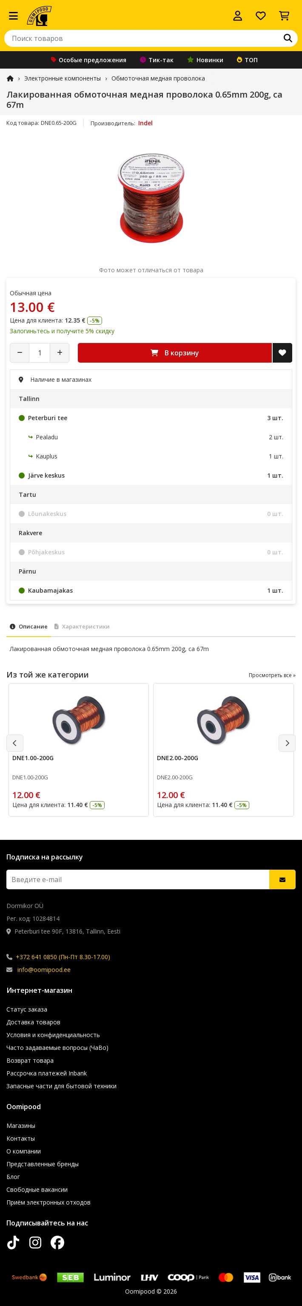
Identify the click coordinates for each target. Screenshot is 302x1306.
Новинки (205, 60)
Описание (29, 626)
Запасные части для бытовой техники (61, 1086)
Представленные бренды (42, 1164)
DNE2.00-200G (177, 758)
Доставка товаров (33, 1022)
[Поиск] (288, 38)
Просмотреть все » (272, 675)
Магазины (20, 1125)
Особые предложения (88, 60)
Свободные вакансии (37, 1189)
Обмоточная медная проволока (158, 78)
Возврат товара (30, 1060)
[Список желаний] (260, 16)
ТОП (247, 60)
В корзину (175, 352)
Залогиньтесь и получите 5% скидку (62, 331)
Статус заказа (26, 1009)
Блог (13, 1177)
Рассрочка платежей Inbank (46, 1073)
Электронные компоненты (62, 78)
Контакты (20, 1138)
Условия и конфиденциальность (53, 1035)
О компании (23, 1151)
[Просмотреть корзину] (284, 16)
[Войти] (237, 16)
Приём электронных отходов (48, 1202)
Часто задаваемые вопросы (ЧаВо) (57, 1048)
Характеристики (82, 626)
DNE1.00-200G (33, 758)
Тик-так (157, 60)
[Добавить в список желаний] (282, 353)
